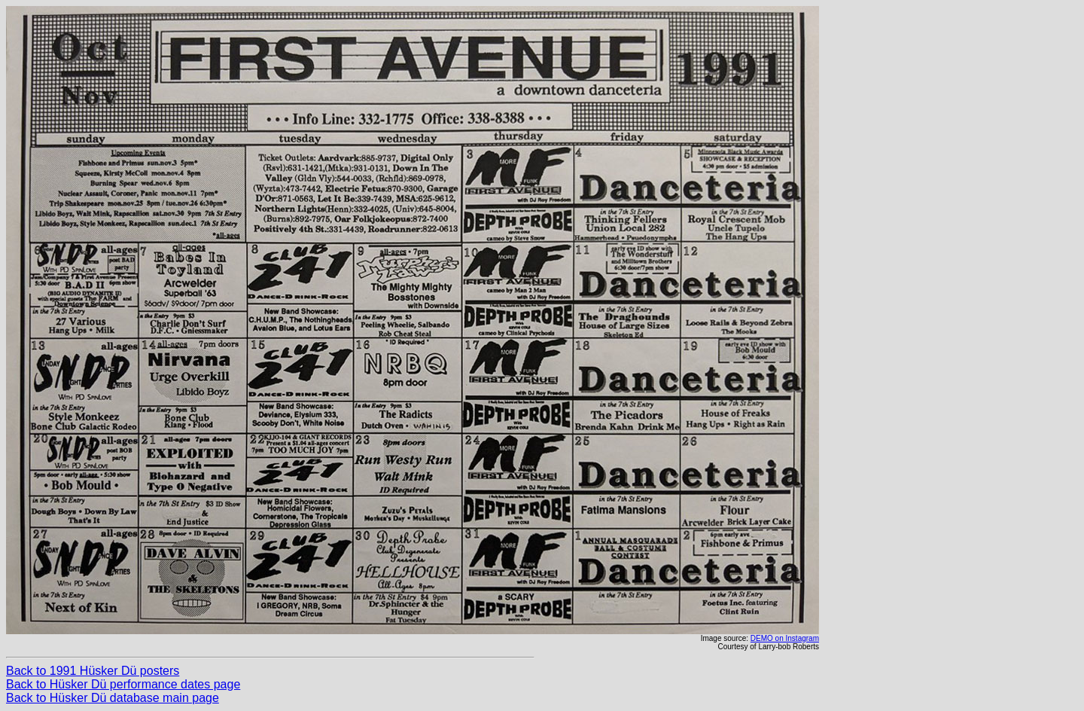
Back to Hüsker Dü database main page (112, 697)
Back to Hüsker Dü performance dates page (123, 684)
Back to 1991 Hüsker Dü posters (92, 670)
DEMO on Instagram (785, 638)
